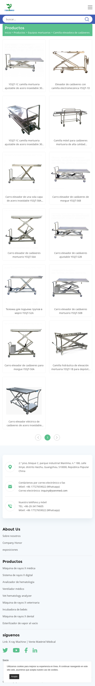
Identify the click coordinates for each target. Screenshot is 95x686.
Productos (19, 32)
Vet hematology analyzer (17, 595)
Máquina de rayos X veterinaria (21, 602)
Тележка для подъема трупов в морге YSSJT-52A (24, 311)
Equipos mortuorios (39, 32)
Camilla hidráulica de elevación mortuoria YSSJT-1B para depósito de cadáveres (70, 367)
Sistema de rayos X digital (18, 575)
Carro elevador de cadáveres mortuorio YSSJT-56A (24, 254)
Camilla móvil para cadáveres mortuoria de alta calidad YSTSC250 (70, 142)
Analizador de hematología (18, 582)
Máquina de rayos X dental (18, 616)
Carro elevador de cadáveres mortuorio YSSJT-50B (70, 311)
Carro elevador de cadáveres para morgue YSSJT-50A (24, 367)
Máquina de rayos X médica (19, 568)
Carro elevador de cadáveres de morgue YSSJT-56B (70, 198)
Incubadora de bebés (15, 609)
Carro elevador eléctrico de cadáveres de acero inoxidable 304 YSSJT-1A (24, 423)
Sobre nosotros (12, 536)
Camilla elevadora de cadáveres (71, 32)
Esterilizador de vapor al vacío (20, 623)
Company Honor (12, 542)
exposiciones (10, 549)
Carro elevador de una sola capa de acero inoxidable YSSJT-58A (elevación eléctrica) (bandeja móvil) (24, 199)
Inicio (8, 32)
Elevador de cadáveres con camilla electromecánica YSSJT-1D (71, 86)
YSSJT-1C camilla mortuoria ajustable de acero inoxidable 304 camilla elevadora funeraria (24, 86)
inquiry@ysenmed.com (54, 490)
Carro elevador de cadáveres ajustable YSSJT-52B (70, 254)
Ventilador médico (13, 588)
